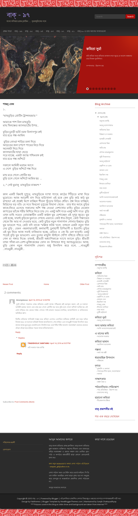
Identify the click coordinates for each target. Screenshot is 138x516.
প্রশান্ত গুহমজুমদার (106, 152)
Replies (21, 338)
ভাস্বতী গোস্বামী (105, 138)
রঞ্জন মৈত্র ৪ (103, 233)
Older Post (84, 284)
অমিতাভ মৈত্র (104, 129)
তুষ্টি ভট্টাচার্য (104, 192)
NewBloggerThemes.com (71, 501)
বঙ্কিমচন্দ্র (102, 215)
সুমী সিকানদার (104, 156)
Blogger (55, 498)
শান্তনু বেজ (8, 104)
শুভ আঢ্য (103, 188)
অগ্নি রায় (102, 147)
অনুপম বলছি (104, 121)
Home (46, 284)
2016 (100, 113)
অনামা (101, 228)
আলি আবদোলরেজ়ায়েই (108, 197)
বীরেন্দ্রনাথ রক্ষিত (105, 246)
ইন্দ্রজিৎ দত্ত (103, 174)
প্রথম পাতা (7, 31)
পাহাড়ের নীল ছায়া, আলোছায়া (111, 224)
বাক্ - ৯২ (60, 31)
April (102, 116)
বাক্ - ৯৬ (18, 31)
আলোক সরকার (105, 201)
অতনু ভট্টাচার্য (104, 161)
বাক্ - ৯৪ (39, 31)
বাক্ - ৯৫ (29, 31)
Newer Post (8, 284)
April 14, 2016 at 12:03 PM (39, 300)
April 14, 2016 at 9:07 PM (60, 343)
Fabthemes (36, 501)
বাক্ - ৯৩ (50, 31)
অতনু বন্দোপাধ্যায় (106, 125)
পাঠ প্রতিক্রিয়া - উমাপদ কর (109, 237)
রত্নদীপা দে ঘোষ (105, 165)
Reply (18, 332)
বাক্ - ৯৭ (35, 498)
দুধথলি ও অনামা (105, 219)
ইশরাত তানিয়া (105, 183)
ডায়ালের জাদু (104, 242)
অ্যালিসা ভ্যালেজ (106, 206)
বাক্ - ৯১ (71, 31)
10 (114, 89)
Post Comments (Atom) (24, 402)
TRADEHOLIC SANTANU (38, 343)
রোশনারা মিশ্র (104, 143)
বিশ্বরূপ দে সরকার (105, 134)
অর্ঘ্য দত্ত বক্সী (104, 210)
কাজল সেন (103, 170)
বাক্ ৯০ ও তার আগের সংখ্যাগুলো (91, 31)
